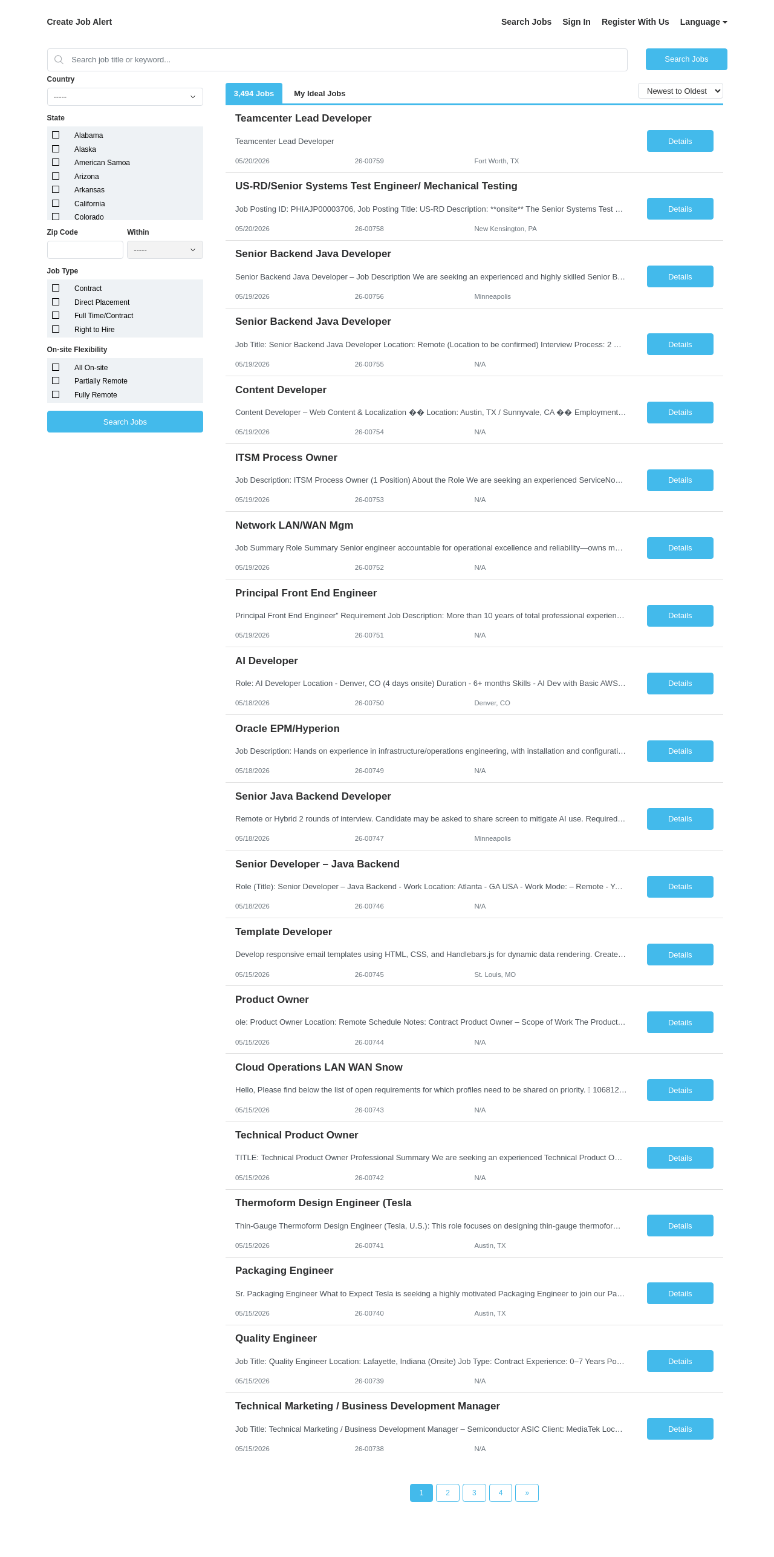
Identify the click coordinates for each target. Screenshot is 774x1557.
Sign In (576, 22)
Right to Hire (94, 329)
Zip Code (62, 232)
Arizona (86, 176)
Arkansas (89, 190)
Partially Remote (101, 381)
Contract (88, 288)
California (89, 204)
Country (61, 79)
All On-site (91, 368)
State (56, 118)
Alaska (85, 149)
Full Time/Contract (103, 316)
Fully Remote (95, 395)
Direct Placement (101, 302)
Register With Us (635, 22)
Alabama (88, 135)
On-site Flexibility (77, 349)
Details (680, 141)
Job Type (63, 271)
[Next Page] (527, 1493)
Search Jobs (526, 22)
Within (138, 232)
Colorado (89, 217)
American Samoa (102, 162)
